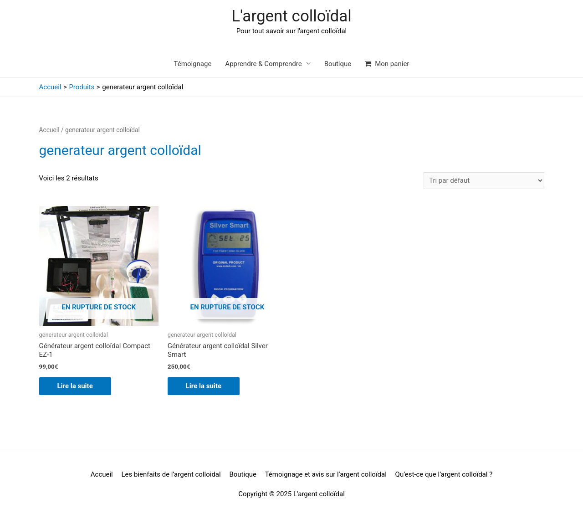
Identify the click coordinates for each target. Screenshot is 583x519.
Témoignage (193, 64)
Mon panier (387, 64)
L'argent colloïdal (291, 16)
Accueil (49, 130)
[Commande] (484, 180)
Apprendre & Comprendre (263, 64)
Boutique (337, 64)
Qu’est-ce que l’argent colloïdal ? (444, 474)
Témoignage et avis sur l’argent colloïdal (326, 474)
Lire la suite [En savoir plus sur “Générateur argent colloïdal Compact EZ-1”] (75, 386)
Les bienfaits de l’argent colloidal (171, 474)
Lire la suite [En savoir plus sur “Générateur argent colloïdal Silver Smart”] (203, 386)
